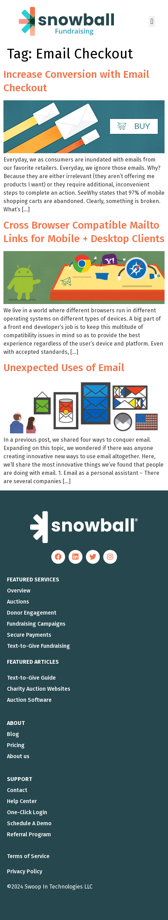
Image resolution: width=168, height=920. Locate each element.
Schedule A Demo (29, 823)
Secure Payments (29, 635)
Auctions (18, 601)
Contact (17, 790)
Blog (13, 734)
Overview (18, 590)
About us (18, 756)
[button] (152, 21)
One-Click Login (27, 812)
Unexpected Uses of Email (63, 367)
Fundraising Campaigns (36, 623)
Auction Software (29, 700)
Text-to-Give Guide (31, 677)
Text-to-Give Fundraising (38, 646)
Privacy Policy (24, 871)
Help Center (22, 801)
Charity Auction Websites (38, 689)
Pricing (16, 745)
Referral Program (29, 834)
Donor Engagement (31, 612)
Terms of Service (28, 856)
